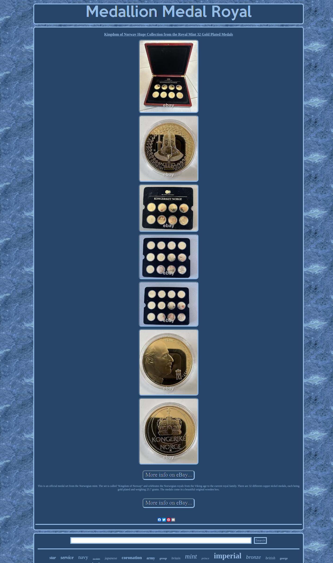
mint (191, 556)
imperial (227, 556)
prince (205, 558)
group (163, 558)
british (270, 558)
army (151, 558)
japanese (111, 558)
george (284, 558)
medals (96, 558)
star (52, 557)
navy (83, 557)
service (67, 557)
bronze (253, 557)
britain (176, 558)
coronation (132, 557)
